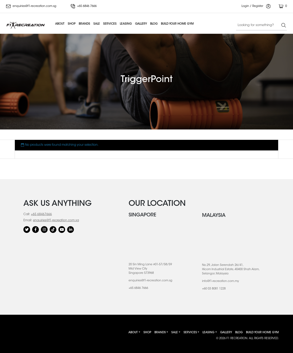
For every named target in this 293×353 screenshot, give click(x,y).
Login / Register (256, 6)
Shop (71, 24)
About (60, 24)
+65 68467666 (41, 214)
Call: (26, 214)
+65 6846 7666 (84, 6)
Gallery (141, 24)
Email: (27, 220)
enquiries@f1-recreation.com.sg (31, 6)
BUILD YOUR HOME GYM (177, 24)
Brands (84, 24)
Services (110, 24)
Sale (96, 24)
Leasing (126, 24)
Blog (154, 24)
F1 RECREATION (236, 338)
